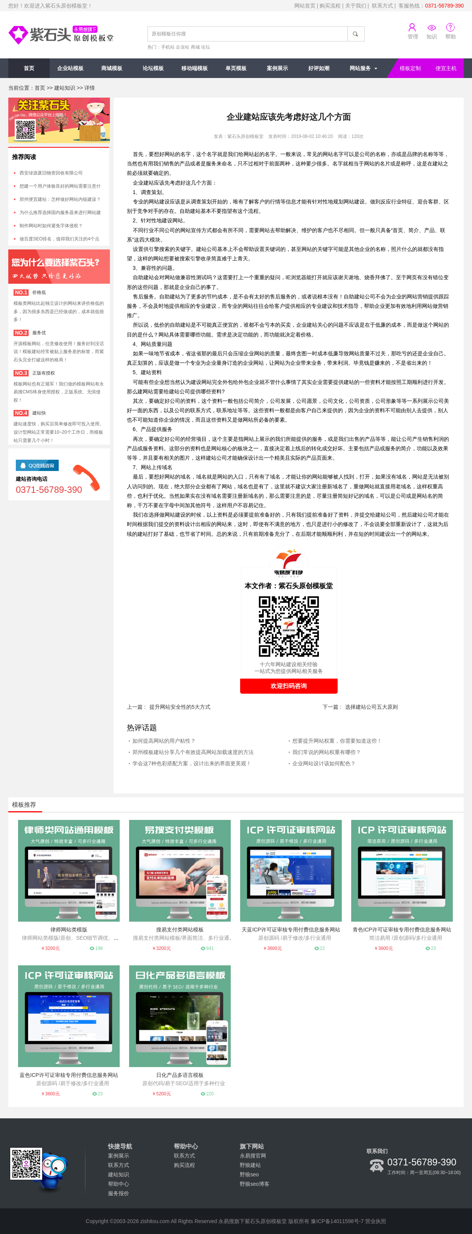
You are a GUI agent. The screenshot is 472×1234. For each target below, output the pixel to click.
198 (99, 948)
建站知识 (64, 88)
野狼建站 (250, 1165)
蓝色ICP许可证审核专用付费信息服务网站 (69, 1075)
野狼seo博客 (254, 1184)
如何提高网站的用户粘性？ (164, 741)
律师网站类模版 (68, 930)
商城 (195, 47)
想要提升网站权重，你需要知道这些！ (337, 741)
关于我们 (355, 6)
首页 (29, 68)
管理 (413, 37)
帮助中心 (118, 1184)
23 (433, 948)
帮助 (450, 37)
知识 (431, 37)
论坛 (205, 47)
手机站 (168, 47)
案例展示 (277, 68)
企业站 (182, 47)
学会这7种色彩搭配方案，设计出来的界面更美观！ (191, 763)
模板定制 (410, 68)
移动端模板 (194, 68)
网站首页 (304, 6)
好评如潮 (318, 68)
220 (210, 1093)
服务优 (39, 332)
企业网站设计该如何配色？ (324, 763)
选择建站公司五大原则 (371, 707)
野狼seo (249, 1174)
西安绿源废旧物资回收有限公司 (51, 173)
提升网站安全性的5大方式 (179, 707)
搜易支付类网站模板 (180, 930)
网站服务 (360, 68)
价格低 (39, 292)
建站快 (39, 413)
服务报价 (118, 1193)
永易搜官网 (253, 1156)
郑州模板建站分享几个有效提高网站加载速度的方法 (193, 752)
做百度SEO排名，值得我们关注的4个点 (59, 239)
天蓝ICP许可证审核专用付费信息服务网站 (291, 930)
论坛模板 (153, 68)
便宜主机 (446, 68)
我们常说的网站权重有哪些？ (326, 752)
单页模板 (236, 68)
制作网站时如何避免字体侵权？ (51, 225)
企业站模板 (70, 68)
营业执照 (375, 1221)
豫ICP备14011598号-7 (337, 1221)
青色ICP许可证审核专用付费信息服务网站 (402, 930)
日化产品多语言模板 (180, 1075)
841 (210, 948)
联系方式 (382, 6)
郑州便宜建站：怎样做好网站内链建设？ (60, 199)
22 (322, 948)
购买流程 (330, 6)
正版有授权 (43, 373)
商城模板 (111, 68)
